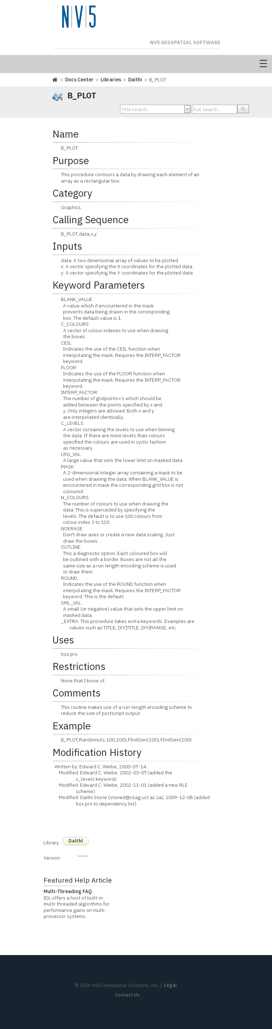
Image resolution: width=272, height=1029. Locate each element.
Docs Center (79, 79)
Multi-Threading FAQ (68, 891)
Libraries (111, 79)
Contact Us (127, 995)
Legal (170, 985)
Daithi (135, 79)
